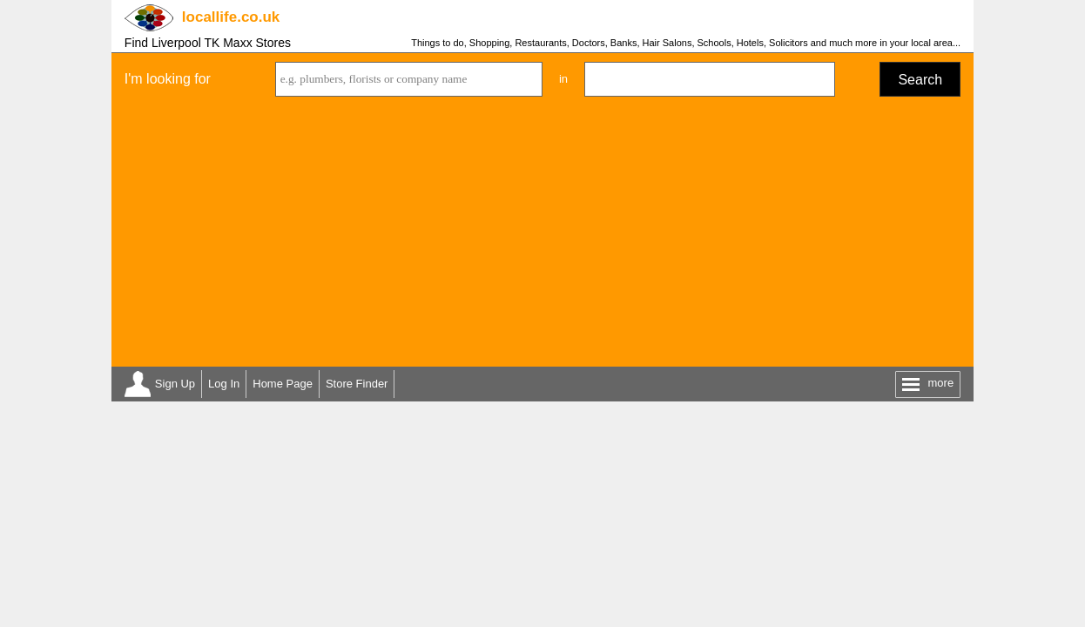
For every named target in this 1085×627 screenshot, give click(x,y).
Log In (223, 383)
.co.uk (231, 17)
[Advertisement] (542, 236)
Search (920, 79)
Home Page (283, 383)
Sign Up (175, 383)
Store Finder (357, 383)
